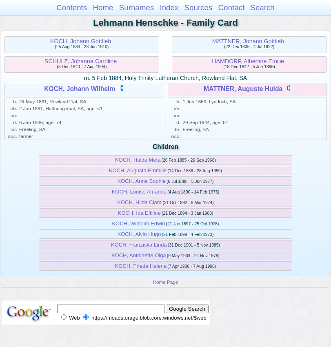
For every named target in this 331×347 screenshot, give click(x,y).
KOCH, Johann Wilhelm (79, 88)
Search (262, 7)
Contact (231, 7)
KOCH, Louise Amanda (139, 192)
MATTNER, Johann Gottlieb (248, 41)
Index (169, 7)
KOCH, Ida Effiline (139, 213)
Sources (198, 7)
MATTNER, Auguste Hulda (243, 88)
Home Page (165, 282)
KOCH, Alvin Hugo (139, 234)
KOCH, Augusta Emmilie (138, 170)
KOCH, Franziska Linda (139, 245)
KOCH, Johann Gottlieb (80, 41)
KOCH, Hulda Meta (137, 160)
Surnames (136, 7)
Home (103, 7)
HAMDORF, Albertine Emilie (248, 61)
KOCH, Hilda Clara (139, 202)
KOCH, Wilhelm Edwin (138, 223)
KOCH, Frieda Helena (141, 266)
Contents (71, 7)
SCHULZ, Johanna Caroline (80, 61)
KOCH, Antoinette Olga (138, 255)
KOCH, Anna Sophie (141, 181)
